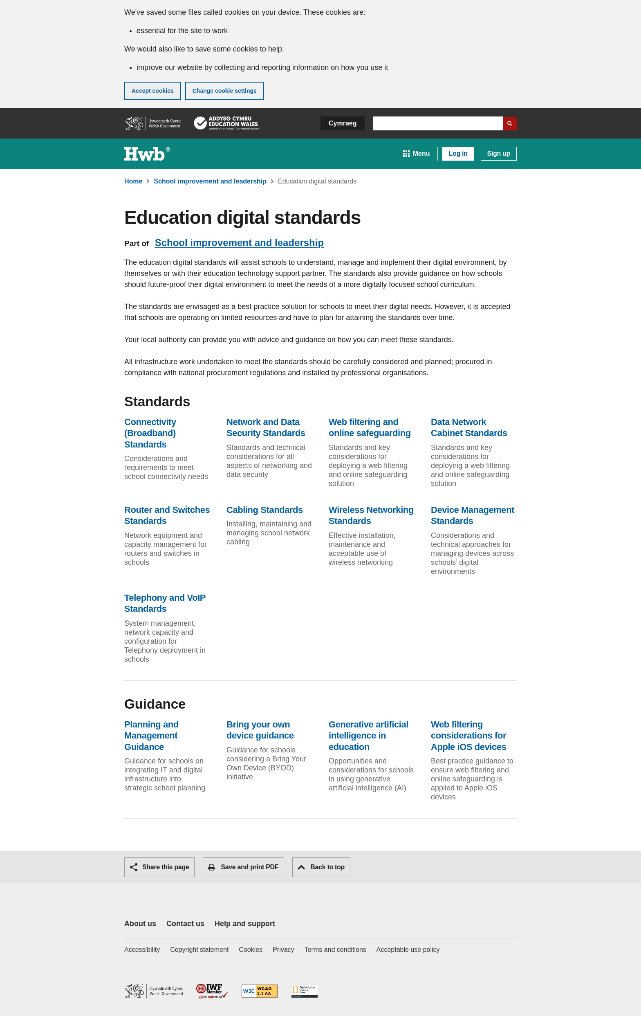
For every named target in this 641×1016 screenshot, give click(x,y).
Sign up (498, 153)
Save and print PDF (243, 867)
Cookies (250, 949)
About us (140, 924)
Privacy (283, 949)
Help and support (245, 924)
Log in (458, 153)
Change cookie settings (225, 90)
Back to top (321, 867)
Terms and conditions (335, 949)
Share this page (159, 867)
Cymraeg (342, 123)
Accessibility (142, 949)
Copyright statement (199, 949)
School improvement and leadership (239, 242)
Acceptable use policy (408, 949)
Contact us (185, 924)
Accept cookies (153, 90)
